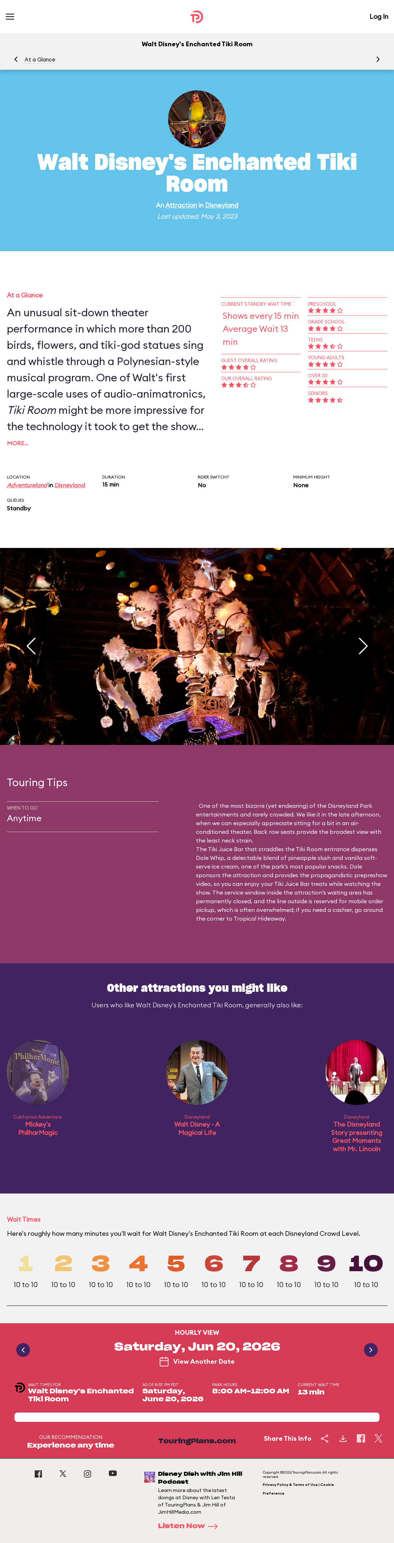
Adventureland (27, 485)
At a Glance (40, 59)
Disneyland (221, 205)
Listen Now (190, 1526)
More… (18, 443)
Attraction (181, 205)
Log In (378, 16)
